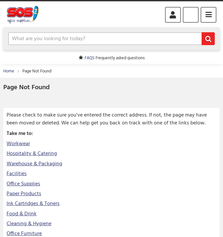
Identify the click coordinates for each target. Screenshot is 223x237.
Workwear (18, 144)
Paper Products (24, 194)
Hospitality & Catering (32, 153)
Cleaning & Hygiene (29, 224)
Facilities (17, 174)
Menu (208, 15)
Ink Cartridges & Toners (33, 203)
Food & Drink (22, 214)
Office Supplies (23, 184)
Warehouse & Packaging (34, 164)
